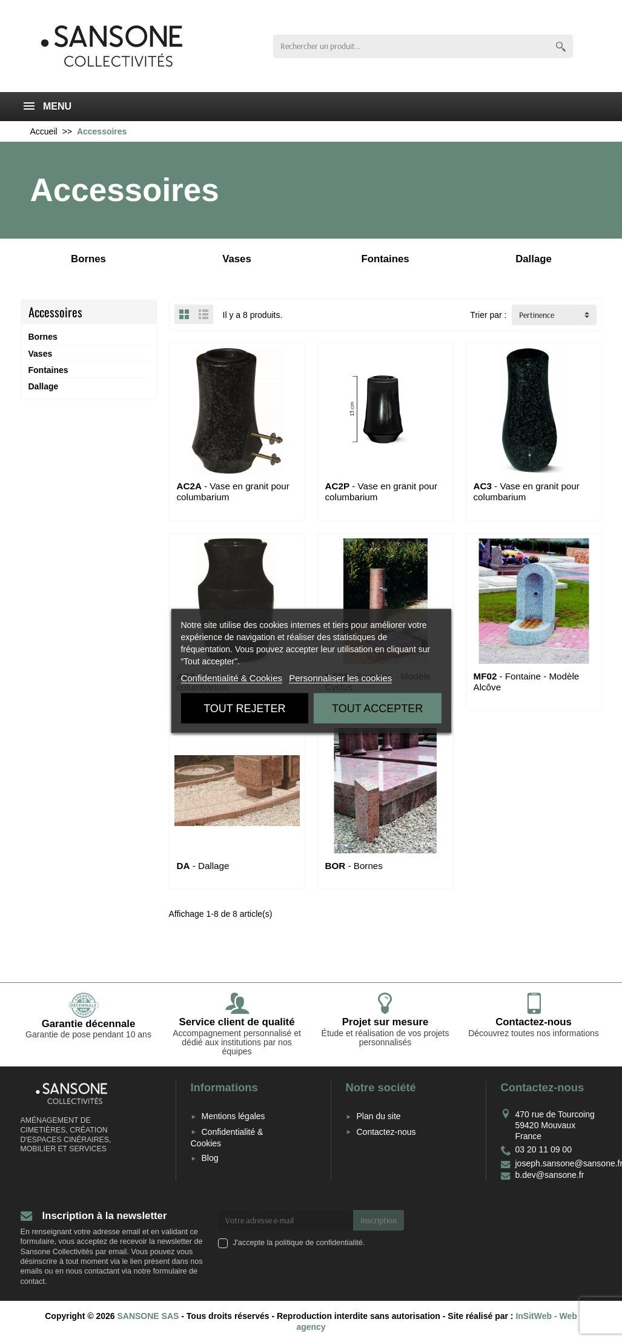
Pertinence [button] (536, 314)
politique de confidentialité (319, 1242)
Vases (40, 354)
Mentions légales (233, 1116)
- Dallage (203, 866)
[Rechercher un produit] (411, 46)
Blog (210, 1158)
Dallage (43, 386)
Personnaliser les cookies (340, 678)
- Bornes (354, 866)
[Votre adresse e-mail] (285, 1220)
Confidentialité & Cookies (231, 678)
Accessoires (55, 312)
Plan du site (379, 1116)
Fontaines (48, 370)
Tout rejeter (244, 708)
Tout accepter (377, 708)
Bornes (43, 337)
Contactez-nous (386, 1132)
